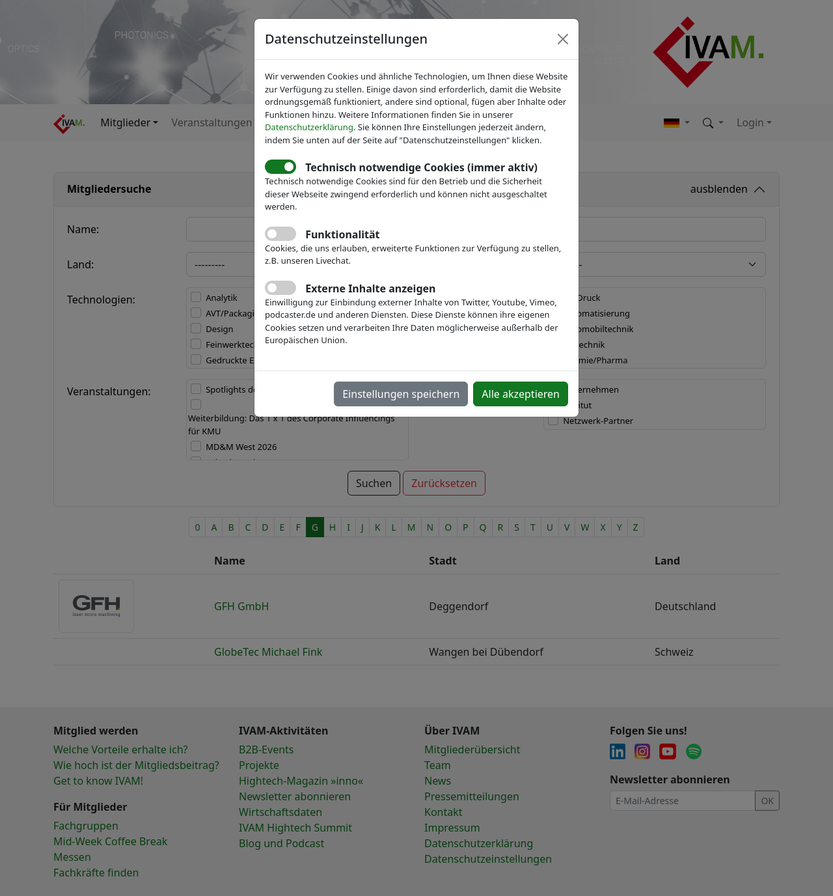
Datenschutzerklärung (309, 127)
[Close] (563, 39)
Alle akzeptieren (521, 394)
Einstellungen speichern (400, 394)
